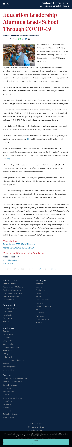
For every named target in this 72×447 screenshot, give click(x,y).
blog (8, 159)
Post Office (7, 404)
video (28, 139)
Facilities (6, 395)
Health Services (8, 401)
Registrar (6, 363)
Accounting (40, 284)
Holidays (39, 296)
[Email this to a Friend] (19, 39)
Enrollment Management (12, 290)
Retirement (40, 316)
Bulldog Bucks (8, 334)
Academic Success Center (12, 382)
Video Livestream (9, 370)
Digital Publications (10, 308)
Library (5, 354)
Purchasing (40, 313)
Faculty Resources (42, 293)
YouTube (6, 321)
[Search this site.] (8, 4)
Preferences (36, 444)
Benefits (39, 287)
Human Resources (42, 300)
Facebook (52, 269)
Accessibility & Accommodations (15, 378)
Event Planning (8, 391)
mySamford (7, 357)
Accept (36, 440)
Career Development (10, 385)
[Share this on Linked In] (26, 39)
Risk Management (42, 319)
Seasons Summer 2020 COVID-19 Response (19, 244)
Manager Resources (43, 306)
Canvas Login (8, 344)
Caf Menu (6, 337)
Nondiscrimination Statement (13, 360)
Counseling (7, 388)
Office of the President (11, 296)
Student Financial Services (12, 398)
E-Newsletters (8, 312)
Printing (6, 407)
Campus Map (8, 341)
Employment (40, 290)
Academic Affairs (9, 284)
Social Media (7, 318)
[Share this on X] (29, 39)
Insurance (39, 303)
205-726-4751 (8, 263)
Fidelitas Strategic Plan (11, 347)
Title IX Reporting (9, 366)
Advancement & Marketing (13, 287)
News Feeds (7, 315)
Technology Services (10, 414)
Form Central (7, 350)
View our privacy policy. (48, 436)
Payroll (38, 309)
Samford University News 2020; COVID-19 (18, 247)
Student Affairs (8, 300)
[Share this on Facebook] (22, 39)
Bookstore (6, 331)
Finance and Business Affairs (13, 293)
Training (39, 322)
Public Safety (7, 411)
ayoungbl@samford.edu (11, 260)
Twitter (40, 269)
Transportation (8, 417)
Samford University (36, 424)
